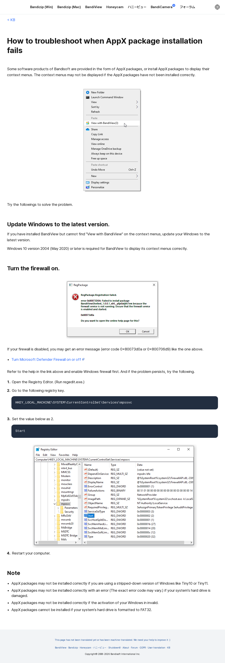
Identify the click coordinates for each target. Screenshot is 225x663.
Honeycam (114, 7)
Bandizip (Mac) (69, 7)
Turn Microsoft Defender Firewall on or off (48, 359)
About (126, 647)
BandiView (93, 7)
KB (168, 647)
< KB (11, 20)
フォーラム (187, 7)
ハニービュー (137, 7)
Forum (134, 647)
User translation (156, 647)
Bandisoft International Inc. (125, 654)
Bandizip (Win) (41, 7)
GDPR (143, 647)
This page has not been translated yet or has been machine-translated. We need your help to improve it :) (112, 640)
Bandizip (73, 647)
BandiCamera (163, 6)
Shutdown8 (114, 647)
